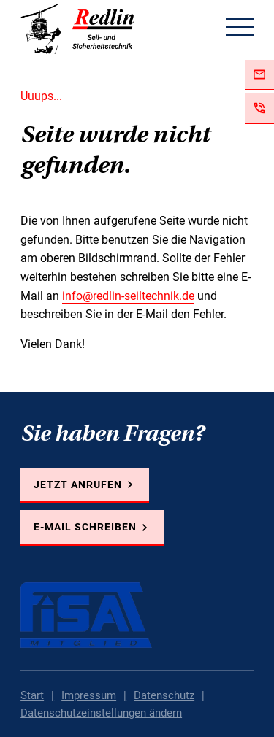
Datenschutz (164, 695)
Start (32, 695)
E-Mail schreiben (85, 527)
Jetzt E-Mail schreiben (259, 75)
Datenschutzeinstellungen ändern (101, 712)
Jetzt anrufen (78, 484)
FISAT (86, 615)
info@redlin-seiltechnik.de (128, 296)
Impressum (88, 695)
